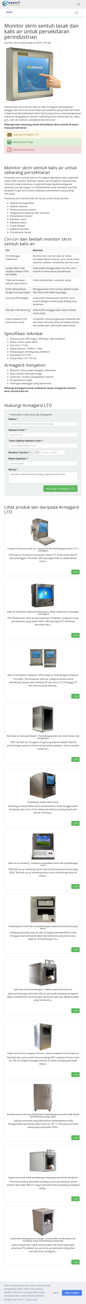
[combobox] (36, 452)
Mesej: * (13, 469)
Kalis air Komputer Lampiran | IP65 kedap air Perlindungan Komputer (43, 675)
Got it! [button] (56, 1293)
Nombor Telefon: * (19, 452)
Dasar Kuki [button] (31, 1299)
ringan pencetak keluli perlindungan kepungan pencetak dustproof (43, 1177)
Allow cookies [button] (72, 1293)
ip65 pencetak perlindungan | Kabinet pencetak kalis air (43, 989)
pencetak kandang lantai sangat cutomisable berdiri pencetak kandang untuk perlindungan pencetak (43, 1239)
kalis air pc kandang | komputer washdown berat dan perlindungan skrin (43, 864)
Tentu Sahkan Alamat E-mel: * (26, 440)
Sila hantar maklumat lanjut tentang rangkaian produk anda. (43, 477)
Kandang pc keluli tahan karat (43, 802)
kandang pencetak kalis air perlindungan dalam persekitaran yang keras (43, 927)
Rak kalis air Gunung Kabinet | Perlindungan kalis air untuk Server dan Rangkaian (43, 737)
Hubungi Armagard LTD (60, 488)
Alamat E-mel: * (17, 430)
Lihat (75, 572)
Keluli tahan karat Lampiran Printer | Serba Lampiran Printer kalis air (43, 1053)
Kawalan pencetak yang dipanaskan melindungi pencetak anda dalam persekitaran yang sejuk (43, 1115)
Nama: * (13, 419)
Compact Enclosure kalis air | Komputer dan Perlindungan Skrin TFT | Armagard (43, 549)
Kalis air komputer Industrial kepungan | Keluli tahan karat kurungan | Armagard (43, 612)
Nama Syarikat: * (18, 458)
